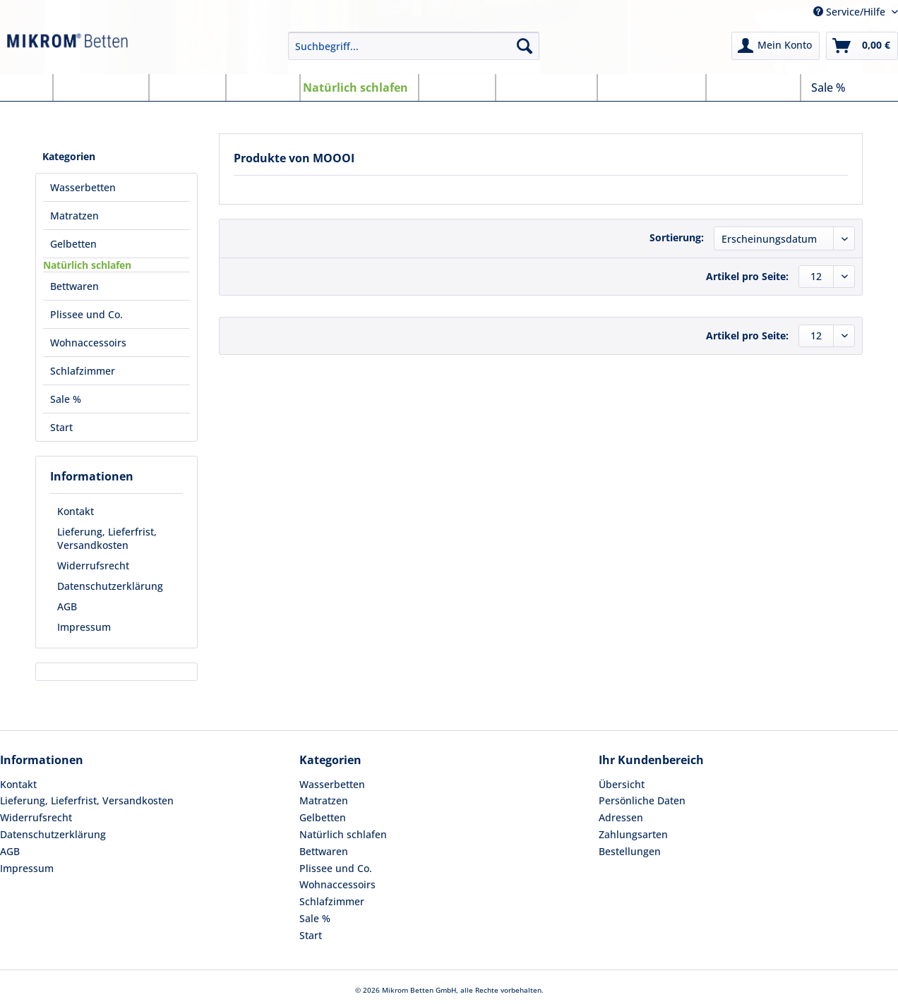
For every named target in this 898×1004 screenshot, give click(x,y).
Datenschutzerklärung (110, 586)
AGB (67, 606)
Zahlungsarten (633, 834)
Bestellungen (630, 851)
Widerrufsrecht (93, 565)
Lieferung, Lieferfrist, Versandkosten (107, 538)
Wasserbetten (332, 784)
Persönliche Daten (642, 800)
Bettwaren (323, 851)
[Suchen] (524, 46)
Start (310, 935)
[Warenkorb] (862, 46)
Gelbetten (322, 817)
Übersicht (622, 784)
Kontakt (75, 511)
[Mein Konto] (775, 46)
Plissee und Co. (335, 868)
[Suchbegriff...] (413, 46)
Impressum (84, 627)
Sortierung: (676, 237)
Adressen (621, 817)
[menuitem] (413, 52)
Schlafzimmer (331, 901)
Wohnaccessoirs (337, 884)
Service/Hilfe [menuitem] (850, 11)
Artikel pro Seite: (747, 276)
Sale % (314, 918)
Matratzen (323, 800)
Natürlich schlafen (343, 834)
